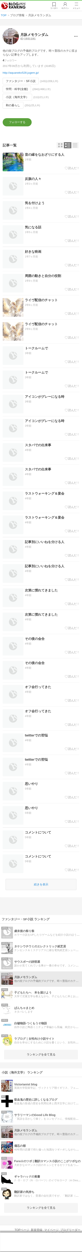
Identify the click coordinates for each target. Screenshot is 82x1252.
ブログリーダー (70, 1229)
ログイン (64, 8)
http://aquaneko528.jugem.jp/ (21, 72)
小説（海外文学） (17, 97)
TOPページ (22, 1229)
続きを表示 (41, 884)
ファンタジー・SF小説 (20, 81)
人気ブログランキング (13, 6)
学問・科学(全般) (17, 89)
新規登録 (36, 1229)
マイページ (51, 1229)
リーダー (53, 8)
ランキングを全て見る (41, 1054)
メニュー (76, 8)
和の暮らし (13, 105)
